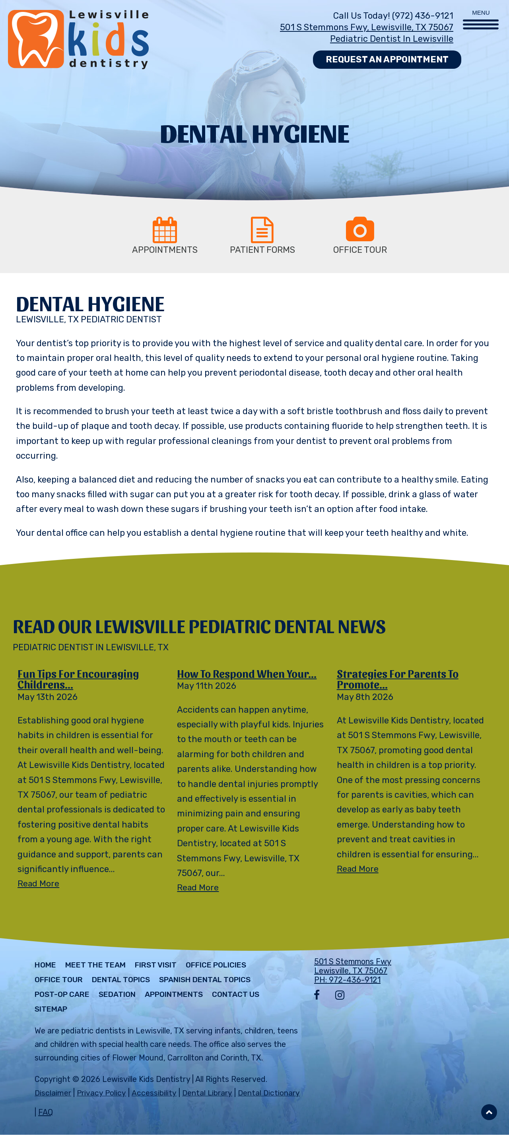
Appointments (185, 996)
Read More (38, 885)
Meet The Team (99, 966)
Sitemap (52, 1011)
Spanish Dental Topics (218, 981)
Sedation (123, 996)
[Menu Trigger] (481, 15)
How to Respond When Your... (249, 673)
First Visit (164, 966)
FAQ (45, 1113)
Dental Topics (127, 981)
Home (46, 966)
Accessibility (154, 1094)
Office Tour (60, 981)
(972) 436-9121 (422, 15)
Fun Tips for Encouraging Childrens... (80, 679)
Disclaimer (53, 1094)
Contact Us (251, 996)
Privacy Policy (102, 1094)
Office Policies (229, 966)
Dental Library (208, 1094)
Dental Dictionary (271, 1094)
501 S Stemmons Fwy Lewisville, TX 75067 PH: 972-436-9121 (352, 972)
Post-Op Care (64, 996)
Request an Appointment (387, 59)
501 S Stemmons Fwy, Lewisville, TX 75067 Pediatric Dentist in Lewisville (366, 33)
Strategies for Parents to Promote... (400, 679)
